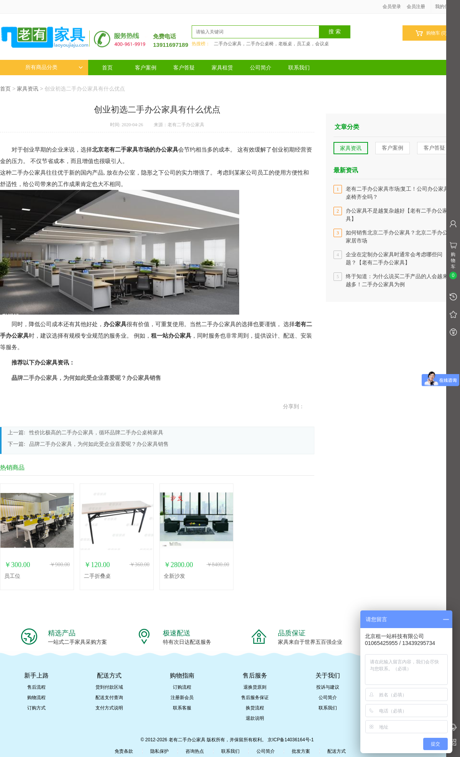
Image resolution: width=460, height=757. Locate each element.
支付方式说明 (109, 708)
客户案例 (145, 67)
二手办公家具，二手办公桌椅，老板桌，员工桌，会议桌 (271, 43)
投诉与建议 (327, 687)
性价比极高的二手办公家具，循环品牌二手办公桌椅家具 (96, 432)
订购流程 (182, 687)
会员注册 (416, 6)
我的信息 (447, 6)
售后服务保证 (255, 697)
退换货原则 (254, 687)
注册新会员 (182, 697)
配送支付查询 (109, 697)
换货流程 (255, 708)
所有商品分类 (54, 67)
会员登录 (392, 6)
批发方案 (301, 751)
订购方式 (36, 708)
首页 (107, 67)
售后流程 (36, 687)
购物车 (431, 33)
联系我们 (299, 67)
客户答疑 (184, 67)
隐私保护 (159, 751)
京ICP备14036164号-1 (291, 739)
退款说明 (255, 718)
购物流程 (36, 697)
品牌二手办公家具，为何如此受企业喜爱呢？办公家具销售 (99, 444)
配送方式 (336, 751)
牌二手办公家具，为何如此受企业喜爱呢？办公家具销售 (89, 378)
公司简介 (260, 67)
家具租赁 (222, 67)
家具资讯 (27, 89)
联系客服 (182, 708)
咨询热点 (195, 751)
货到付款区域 (109, 687)
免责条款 (124, 751)
